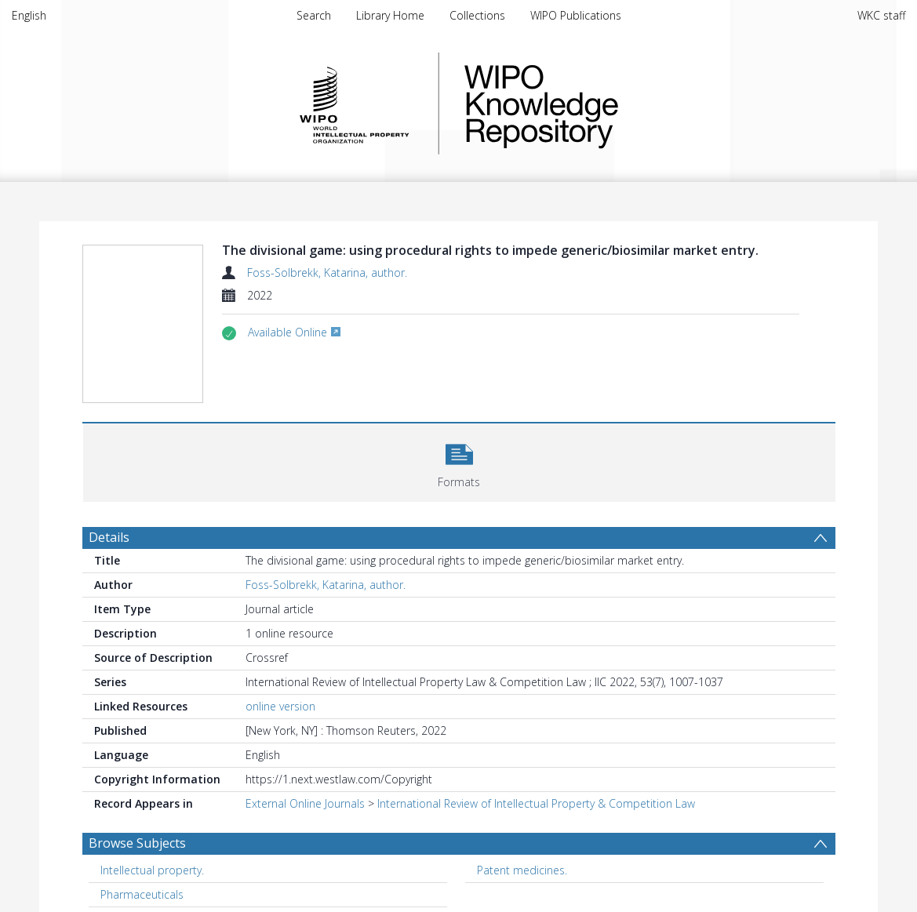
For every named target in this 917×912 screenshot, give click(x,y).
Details (109, 537)
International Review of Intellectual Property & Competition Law (536, 803)
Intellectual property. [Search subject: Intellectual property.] (152, 870)
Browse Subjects (137, 843)
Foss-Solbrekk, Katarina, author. (327, 272)
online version (280, 706)
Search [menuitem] (314, 15)
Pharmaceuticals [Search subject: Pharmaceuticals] (142, 894)
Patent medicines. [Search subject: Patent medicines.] (522, 870)
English (29, 15)
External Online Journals (305, 803)
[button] (459, 460)
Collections (477, 15)
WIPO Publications (575, 15)
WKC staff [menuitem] (881, 15)
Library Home (390, 15)
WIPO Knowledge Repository (605, 103)
